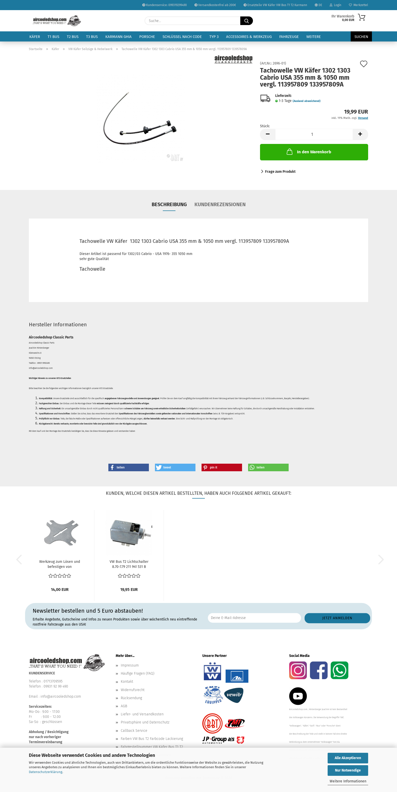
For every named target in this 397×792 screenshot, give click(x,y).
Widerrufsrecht (133, 690)
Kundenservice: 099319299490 (164, 5)
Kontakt (127, 681)
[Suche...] (246, 20)
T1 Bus (53, 36)
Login (335, 5)
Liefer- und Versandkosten (142, 714)
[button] (267, 134)
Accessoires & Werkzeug (249, 36)
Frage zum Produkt (280, 171)
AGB (124, 706)
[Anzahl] (314, 134)
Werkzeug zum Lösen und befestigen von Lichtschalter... (59, 564)
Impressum (130, 665)
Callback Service (134, 731)
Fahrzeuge (289, 36)
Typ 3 (214, 36)
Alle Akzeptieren (348, 758)
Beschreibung (169, 204)
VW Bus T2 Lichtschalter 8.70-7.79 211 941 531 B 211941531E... (129, 564)
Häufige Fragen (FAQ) (137, 673)
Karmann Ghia (118, 36)
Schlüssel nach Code (182, 36)
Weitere (313, 36)
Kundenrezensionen (220, 204)
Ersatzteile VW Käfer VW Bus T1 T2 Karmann (275, 5)
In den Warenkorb (308, 151)
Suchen (361, 36)
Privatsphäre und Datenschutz (145, 722)
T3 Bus (92, 36)
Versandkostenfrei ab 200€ (215, 5)
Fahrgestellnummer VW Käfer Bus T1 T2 (152, 747)
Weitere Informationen (348, 781)
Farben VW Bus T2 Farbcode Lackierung (152, 739)
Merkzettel (358, 5)
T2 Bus (72, 36)
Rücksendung (131, 698)
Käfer (34, 36)
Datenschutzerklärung (45, 772)
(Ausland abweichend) (307, 101)
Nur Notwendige (348, 770)
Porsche (147, 36)
